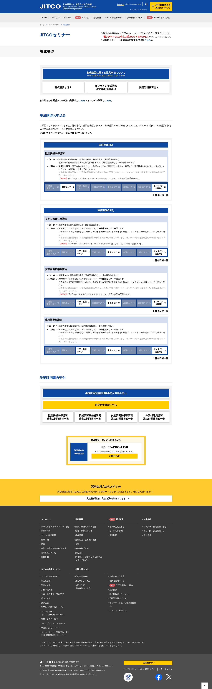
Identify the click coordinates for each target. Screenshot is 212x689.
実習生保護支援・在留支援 (52, 594)
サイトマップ (166, 669)
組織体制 (45, 540)
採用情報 (113, 590)
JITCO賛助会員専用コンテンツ (162, 6)
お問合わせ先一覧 (48, 553)
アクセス (134, 9)
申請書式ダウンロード (50, 628)
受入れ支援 (46, 581)
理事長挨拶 (46, 531)
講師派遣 (45, 603)
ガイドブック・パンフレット (53, 623)
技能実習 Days (81, 576)
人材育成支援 (46, 590)
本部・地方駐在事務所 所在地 (53, 548)
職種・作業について (83, 531)
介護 (77, 544)
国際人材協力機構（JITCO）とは (55, 527)
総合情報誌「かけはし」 (119, 594)
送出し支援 (46, 598)
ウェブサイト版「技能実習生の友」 (122, 604)
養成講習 (79, 535)
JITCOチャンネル (82, 581)
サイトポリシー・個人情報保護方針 (140, 669)
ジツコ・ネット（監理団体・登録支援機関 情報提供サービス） (55, 633)
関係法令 (79, 553)
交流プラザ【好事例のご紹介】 (83, 586)
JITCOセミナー (53, 25)
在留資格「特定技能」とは (155, 527)
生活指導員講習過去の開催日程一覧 (154, 417)
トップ (42, 25)
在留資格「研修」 (82, 548)
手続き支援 (46, 585)
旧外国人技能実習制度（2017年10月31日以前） (88, 558)
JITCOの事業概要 (48, 535)
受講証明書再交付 (149, 87)
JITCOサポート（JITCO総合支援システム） (53, 613)
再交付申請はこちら (106, 405)
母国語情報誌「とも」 (118, 598)
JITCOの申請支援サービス (52, 607)
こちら (148, 40)
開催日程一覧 (161, 195)
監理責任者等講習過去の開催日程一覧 (58, 417)
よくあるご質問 (116, 531)
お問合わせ (143, 9)
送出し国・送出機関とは (85, 540)
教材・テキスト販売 (49, 619)
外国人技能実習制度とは (85, 527)
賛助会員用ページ (117, 581)
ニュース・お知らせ (117, 610)
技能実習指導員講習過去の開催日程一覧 (122, 417)
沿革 (43, 544)
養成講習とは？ (63, 87)
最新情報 (113, 535)
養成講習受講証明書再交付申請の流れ (106, 393)
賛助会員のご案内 (117, 576)
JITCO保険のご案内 (121, 585)
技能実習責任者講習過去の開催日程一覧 (90, 417)
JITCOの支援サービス (50, 576)
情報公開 (45, 557)
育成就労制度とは (117, 527)
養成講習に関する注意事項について (106, 74)
